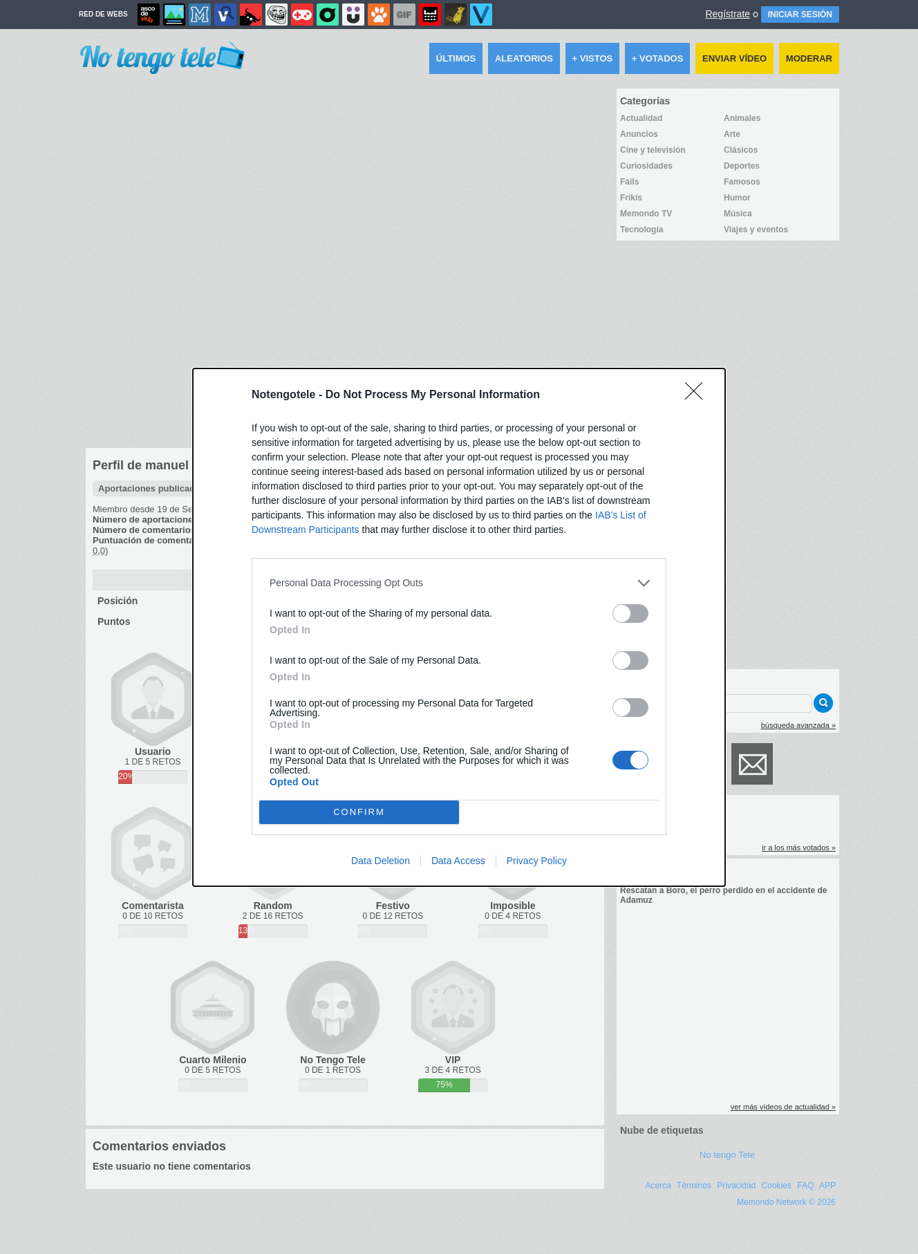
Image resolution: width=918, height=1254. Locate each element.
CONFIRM (359, 812)
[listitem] (459, 583)
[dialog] (459, 627)
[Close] (698, 395)
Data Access (458, 860)
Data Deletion (380, 860)
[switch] (630, 613)
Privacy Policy (537, 860)
